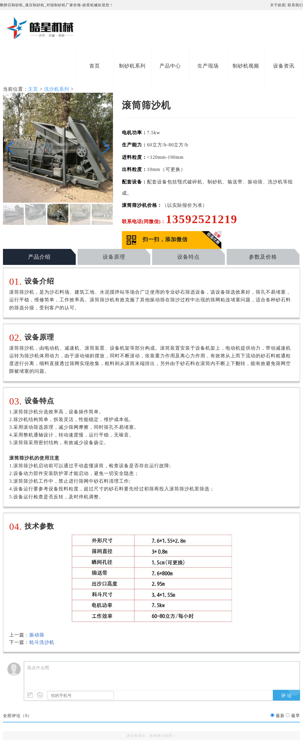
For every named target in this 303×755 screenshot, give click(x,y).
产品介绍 (39, 257)
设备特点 (188, 257)
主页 (33, 89)
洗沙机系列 (56, 89)
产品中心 (170, 66)
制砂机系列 (132, 66)
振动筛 (36, 634)
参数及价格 (263, 257)
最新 (280, 716)
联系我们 (295, 5)
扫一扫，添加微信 (165, 239)
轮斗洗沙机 (41, 642)
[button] (10, 147)
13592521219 (201, 219)
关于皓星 (278, 5)
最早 (295, 716)
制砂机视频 (246, 66)
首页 (94, 66)
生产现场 (208, 66)
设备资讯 (283, 66)
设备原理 (114, 257)
